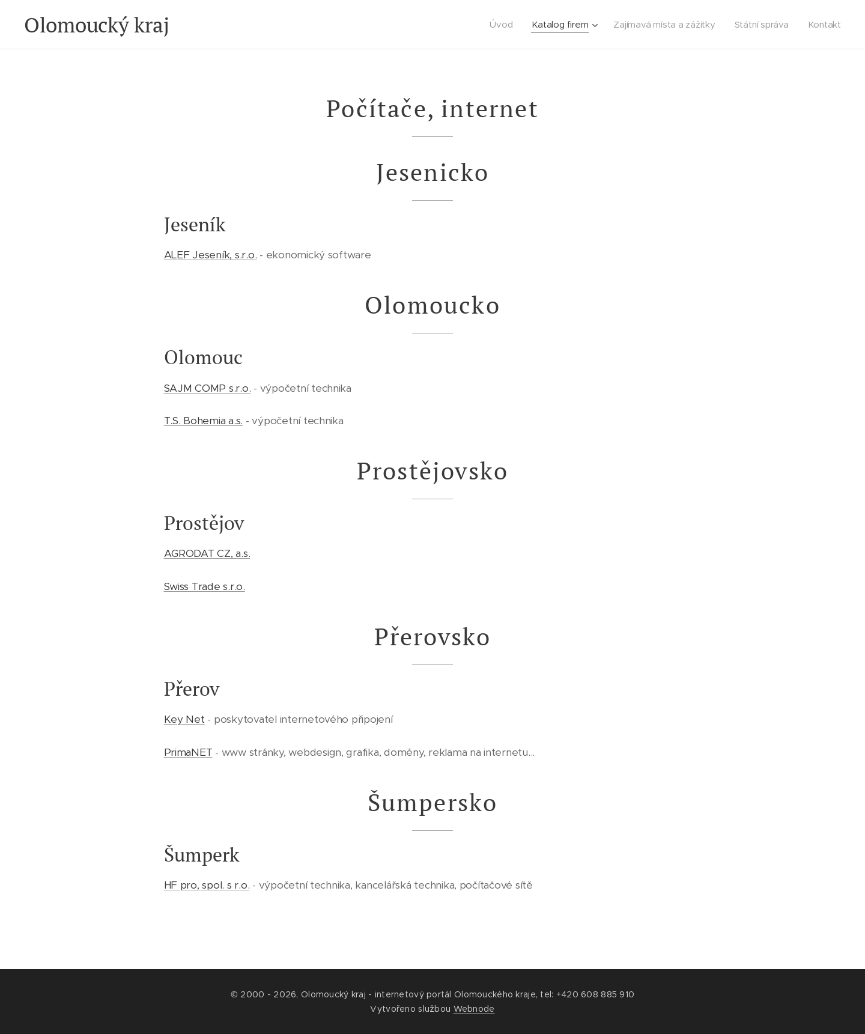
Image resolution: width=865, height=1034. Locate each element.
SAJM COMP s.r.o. (207, 388)
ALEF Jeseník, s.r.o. (210, 254)
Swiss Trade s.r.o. (204, 586)
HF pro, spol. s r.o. (207, 885)
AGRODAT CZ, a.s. (207, 553)
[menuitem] (500, 25)
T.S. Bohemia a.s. (203, 420)
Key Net (184, 719)
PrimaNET (188, 752)
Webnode (474, 1008)
